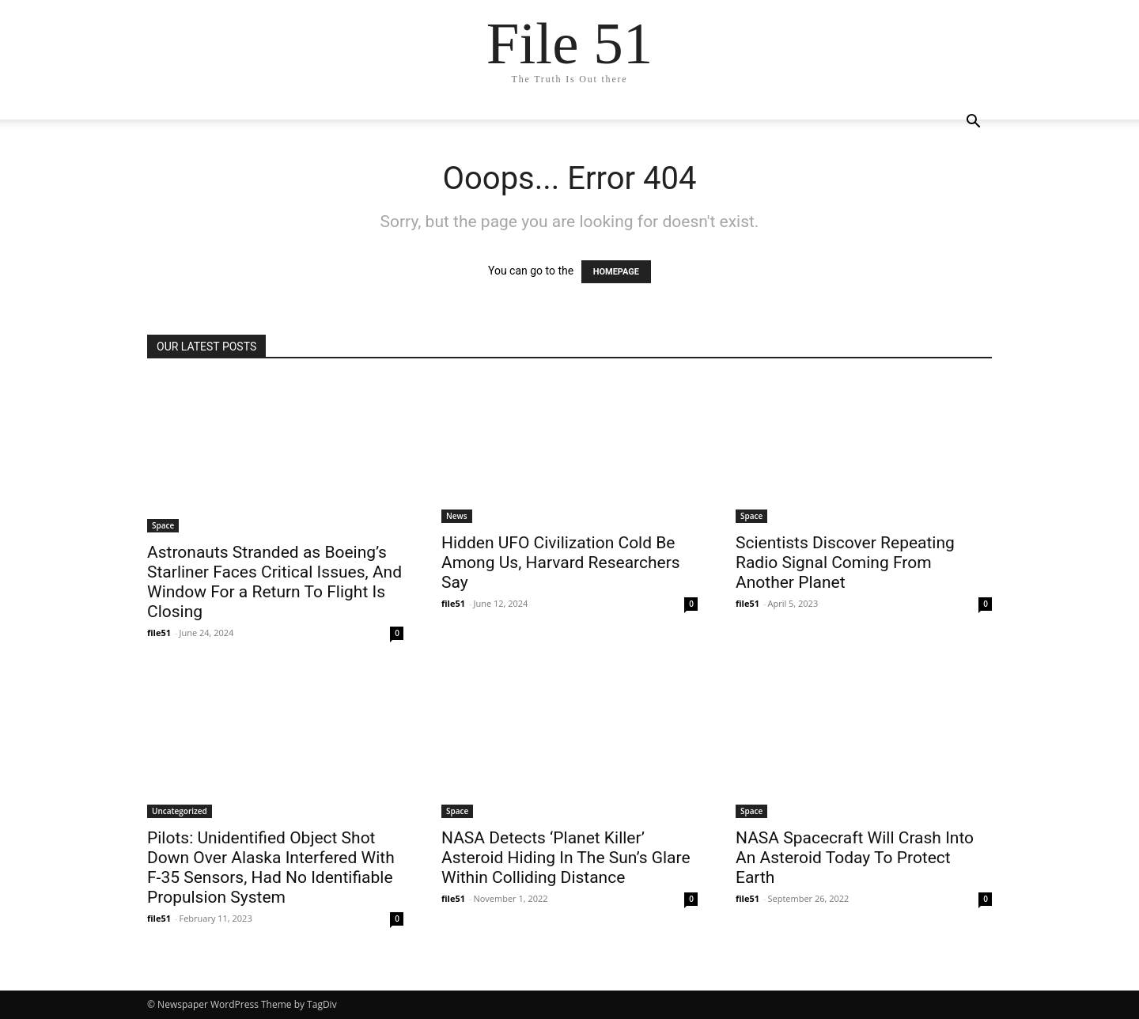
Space (163, 525)
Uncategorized (179, 810)
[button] (973, 123)
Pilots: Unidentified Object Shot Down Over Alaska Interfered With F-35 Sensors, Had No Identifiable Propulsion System (271, 867)
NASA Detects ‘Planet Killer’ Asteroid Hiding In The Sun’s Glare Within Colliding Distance (566, 857)
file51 (159, 632)
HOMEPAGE (616, 272)
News (456, 515)
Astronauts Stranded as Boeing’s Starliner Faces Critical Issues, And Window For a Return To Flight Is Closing (274, 582)
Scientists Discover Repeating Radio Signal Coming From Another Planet (845, 562)
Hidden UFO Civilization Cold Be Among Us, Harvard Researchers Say (560, 562)
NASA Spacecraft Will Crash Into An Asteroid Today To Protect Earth (855, 857)
